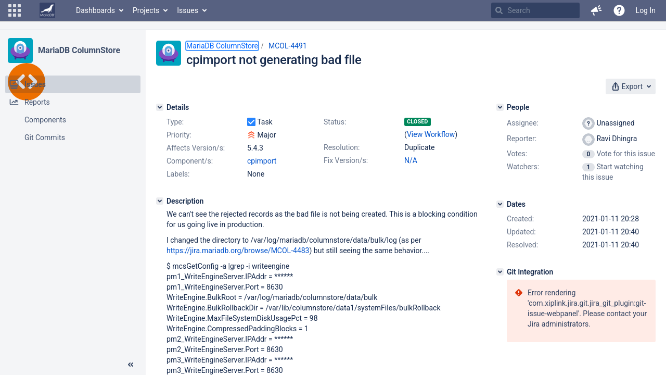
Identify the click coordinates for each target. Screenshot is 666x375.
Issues (187, 10)
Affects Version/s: (195, 148)
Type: (175, 122)
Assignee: (523, 123)
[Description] (159, 201)
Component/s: (189, 161)
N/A (410, 160)
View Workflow (431, 134)
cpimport (261, 161)
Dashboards (95, 10)
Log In (646, 10)
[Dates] (500, 204)
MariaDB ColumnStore (79, 50)
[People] (500, 107)
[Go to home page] (47, 10)
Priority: (178, 135)
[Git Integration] (500, 272)
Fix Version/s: (346, 160)
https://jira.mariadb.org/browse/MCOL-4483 (238, 250)
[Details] (159, 107)
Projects (146, 10)
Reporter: (521, 138)
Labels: (177, 174)
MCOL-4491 (287, 46)
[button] (14, 10)
